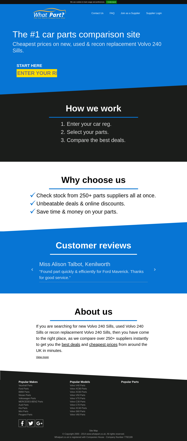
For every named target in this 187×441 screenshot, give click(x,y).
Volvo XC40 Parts (78, 408)
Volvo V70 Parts (77, 398)
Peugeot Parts (25, 414)
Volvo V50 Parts (77, 395)
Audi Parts (24, 405)
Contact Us (97, 13)
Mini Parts (23, 411)
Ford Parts (24, 389)
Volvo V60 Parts (77, 414)
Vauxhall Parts (25, 385)
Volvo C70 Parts (77, 405)
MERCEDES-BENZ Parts (31, 402)
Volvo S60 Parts (77, 411)
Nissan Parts (25, 395)
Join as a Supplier (130, 13)
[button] (32, 269)
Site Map (93, 431)
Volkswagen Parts (27, 398)
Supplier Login (154, 13)
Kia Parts (23, 408)
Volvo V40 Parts (77, 385)
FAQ (112, 13)
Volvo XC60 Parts (78, 392)
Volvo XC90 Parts (78, 389)
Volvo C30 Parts (77, 402)
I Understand (111, 2)
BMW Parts (24, 392)
